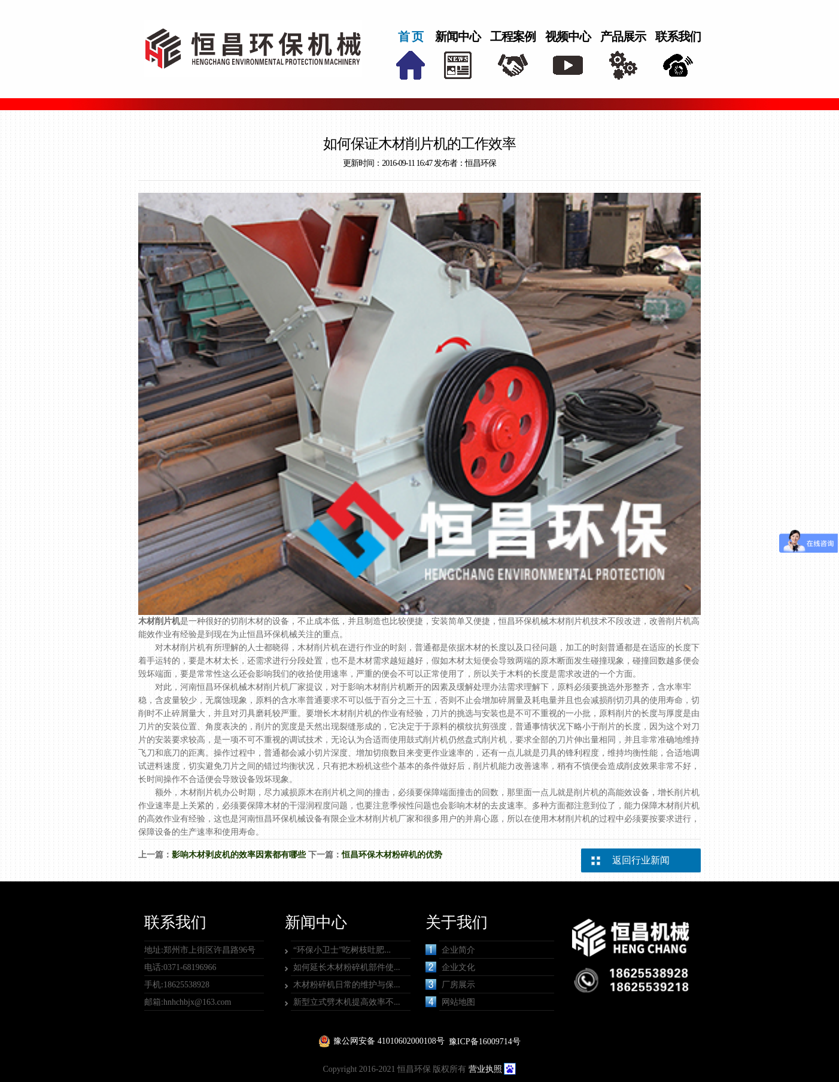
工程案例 (513, 36)
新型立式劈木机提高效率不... (346, 1002)
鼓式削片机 (427, 739)
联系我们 (678, 36)
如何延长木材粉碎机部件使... (346, 967)
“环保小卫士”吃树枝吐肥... (342, 949)
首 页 (410, 36)
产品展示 (623, 36)
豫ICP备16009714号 (485, 1041)
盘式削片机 (486, 739)
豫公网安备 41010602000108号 (389, 1040)
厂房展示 (450, 984)
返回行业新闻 (641, 860)
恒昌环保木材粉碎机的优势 (392, 854)
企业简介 (450, 949)
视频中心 (568, 36)
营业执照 (485, 1069)
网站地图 (450, 1001)
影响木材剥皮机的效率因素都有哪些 (239, 854)
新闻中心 (458, 36)
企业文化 (450, 967)
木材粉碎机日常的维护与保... (346, 984)
